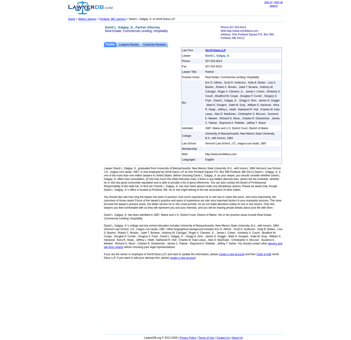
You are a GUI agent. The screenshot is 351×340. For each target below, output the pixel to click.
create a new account (231, 254)
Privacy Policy (188, 337)
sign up (278, 2)
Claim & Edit (264, 254)
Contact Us (223, 337)
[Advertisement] (86, 91)
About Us (237, 337)
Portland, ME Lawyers (112, 19)
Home (71, 19)
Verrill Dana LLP (215, 50)
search (274, 5)
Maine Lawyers (87, 19)
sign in (268, 2)
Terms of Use (206, 337)
